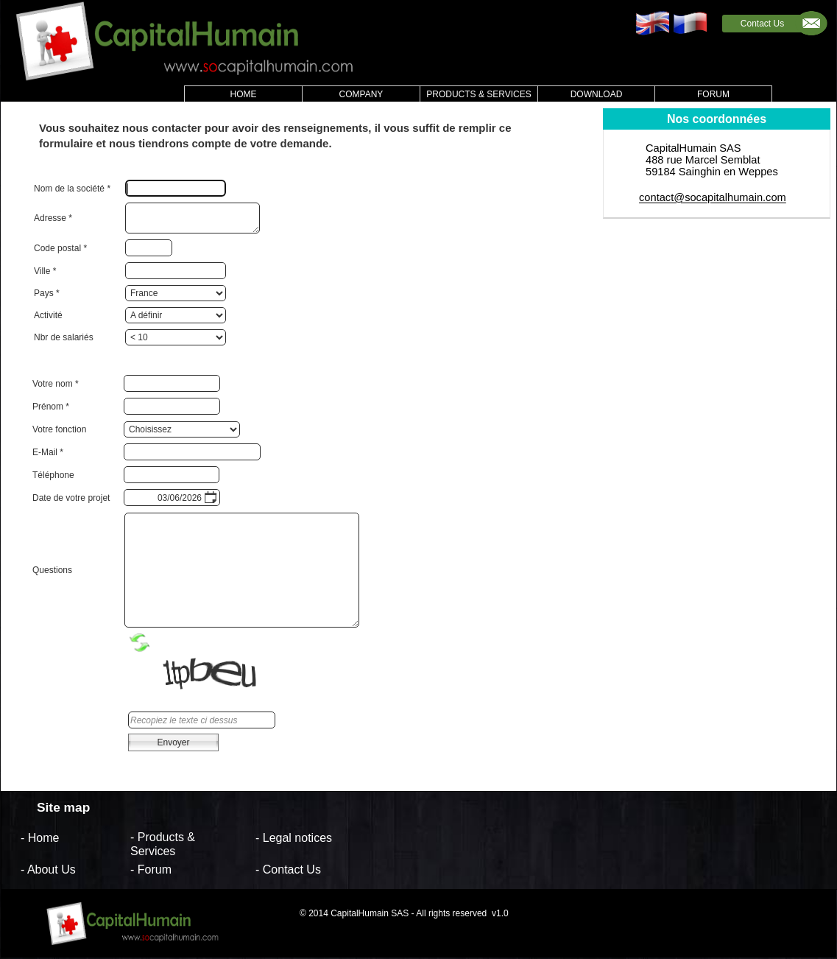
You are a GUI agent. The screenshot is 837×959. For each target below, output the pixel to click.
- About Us (48, 869)
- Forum (151, 869)
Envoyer (173, 742)
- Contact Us (288, 869)
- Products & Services (162, 844)
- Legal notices (293, 837)
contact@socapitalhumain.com (712, 198)
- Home (40, 837)
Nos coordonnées (716, 119)
